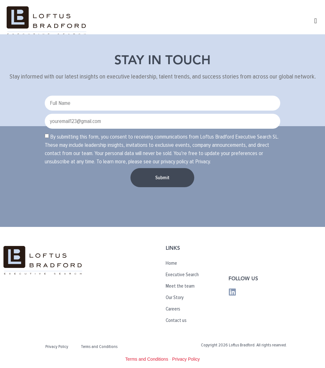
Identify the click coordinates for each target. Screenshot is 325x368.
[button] (316, 21)
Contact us (176, 320)
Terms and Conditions (99, 346)
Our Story (175, 297)
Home (171, 263)
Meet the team (180, 286)
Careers (173, 309)
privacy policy (174, 161)
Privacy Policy (56, 346)
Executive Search (182, 274)
